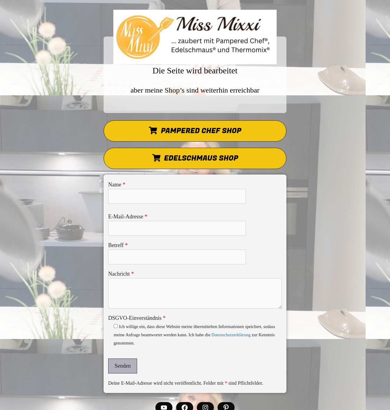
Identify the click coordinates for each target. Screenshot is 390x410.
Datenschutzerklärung (231, 334)
